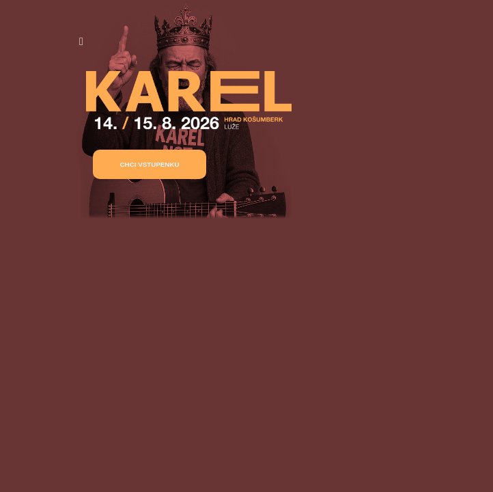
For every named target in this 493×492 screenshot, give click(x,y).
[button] (149, 164)
